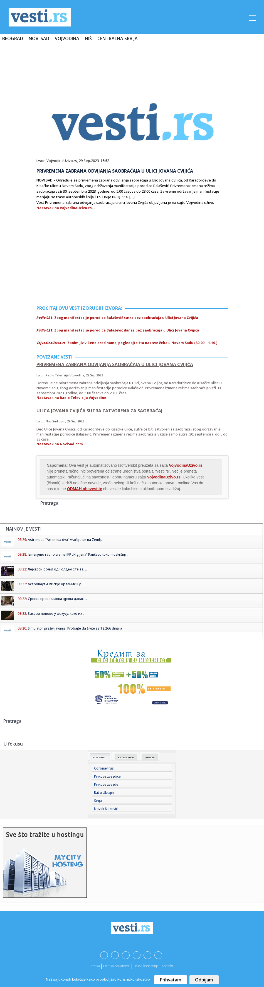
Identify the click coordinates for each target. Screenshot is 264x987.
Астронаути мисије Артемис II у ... (56, 584)
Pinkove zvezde (106, 784)
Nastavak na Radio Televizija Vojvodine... (73, 397)
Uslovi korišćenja (146, 966)
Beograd (12, 38)
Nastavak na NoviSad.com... (61, 444)
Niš (88, 38)
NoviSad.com (55, 421)
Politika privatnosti (116, 966)
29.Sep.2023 (89, 160)
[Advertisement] (132, 65)
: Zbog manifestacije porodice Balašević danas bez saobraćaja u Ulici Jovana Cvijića (117, 330)
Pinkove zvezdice (107, 776)
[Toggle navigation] (252, 17)
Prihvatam (170, 980)
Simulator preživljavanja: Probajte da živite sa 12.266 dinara (75, 628)
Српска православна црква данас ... (57, 598)
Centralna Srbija (117, 38)
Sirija (98, 800)
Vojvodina (67, 38)
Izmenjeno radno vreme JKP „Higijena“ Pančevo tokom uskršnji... (78, 554)
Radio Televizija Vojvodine (65, 375)
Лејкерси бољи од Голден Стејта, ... (58, 569)
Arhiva (150, 757)
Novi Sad (39, 38)
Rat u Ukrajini (104, 792)
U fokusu (100, 757)
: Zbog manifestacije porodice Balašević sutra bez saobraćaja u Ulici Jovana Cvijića (117, 317)
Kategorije (126, 757)
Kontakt (167, 966)
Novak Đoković (106, 808)
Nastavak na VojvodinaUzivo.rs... (65, 207)
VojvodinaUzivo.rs (61, 160)
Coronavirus (104, 768)
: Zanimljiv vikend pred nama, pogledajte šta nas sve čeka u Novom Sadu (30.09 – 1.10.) (126, 342)
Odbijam (204, 980)
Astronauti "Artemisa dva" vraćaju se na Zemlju (65, 539)
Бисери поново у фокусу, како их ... (56, 613)
